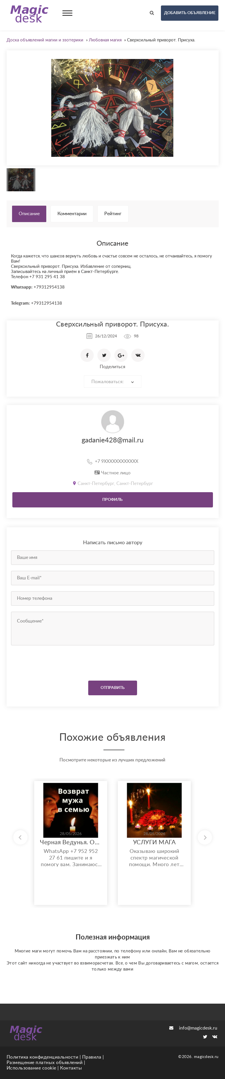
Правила (91, 1057)
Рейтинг (113, 213)
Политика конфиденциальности (42, 1057)
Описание (29, 213)
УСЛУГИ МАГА (154, 842)
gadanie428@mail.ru (112, 440)
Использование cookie (31, 1068)
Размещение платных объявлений (45, 1062)
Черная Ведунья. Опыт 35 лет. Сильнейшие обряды (70, 842)
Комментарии (71, 213)
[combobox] (112, 381)
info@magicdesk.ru (193, 1028)
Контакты (71, 1068)
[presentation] (46, 662)
